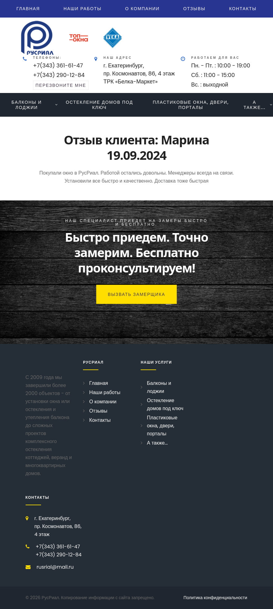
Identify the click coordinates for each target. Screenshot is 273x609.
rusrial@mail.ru (55, 567)
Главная (28, 9)
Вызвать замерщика (136, 294)
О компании (142, 9)
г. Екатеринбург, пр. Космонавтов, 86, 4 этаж (58, 526)
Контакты (243, 9)
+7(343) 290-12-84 (59, 75)
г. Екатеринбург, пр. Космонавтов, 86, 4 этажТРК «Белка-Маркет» (139, 73)
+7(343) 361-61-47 (58, 65)
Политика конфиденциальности (215, 598)
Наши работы (82, 9)
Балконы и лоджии (26, 105)
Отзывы (194, 9)
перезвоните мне (60, 85)
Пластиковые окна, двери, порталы (191, 105)
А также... (254, 105)
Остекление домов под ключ (99, 105)
